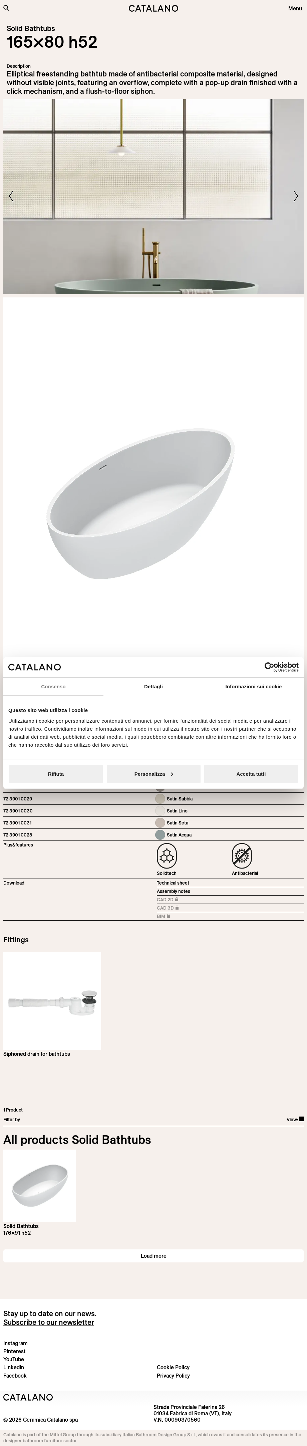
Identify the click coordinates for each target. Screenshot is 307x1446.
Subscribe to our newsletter (48, 1322)
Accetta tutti (251, 773)
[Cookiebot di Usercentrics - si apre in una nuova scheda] (269, 667)
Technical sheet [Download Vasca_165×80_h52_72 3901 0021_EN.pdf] (173, 883)
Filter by (11, 1120)
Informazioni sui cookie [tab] (254, 686)
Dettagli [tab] (153, 686)
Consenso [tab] (53, 686)
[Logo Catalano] (28, 1397)
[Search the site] (6, 8)
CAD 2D (172, 900)
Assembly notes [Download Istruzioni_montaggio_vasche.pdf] (173, 891)
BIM (172, 916)
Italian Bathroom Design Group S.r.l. (159, 1435)
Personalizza (153, 773)
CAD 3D (172, 908)
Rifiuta (56, 773)
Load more (154, 1255)
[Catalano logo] (153, 8)
